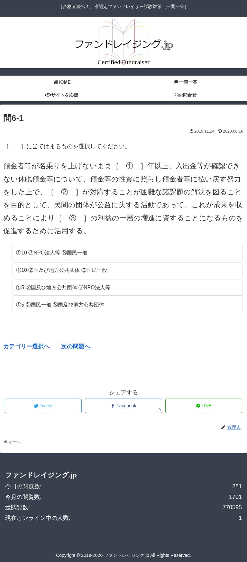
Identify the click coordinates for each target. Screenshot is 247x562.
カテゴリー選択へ (26, 346)
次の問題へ (75, 346)
